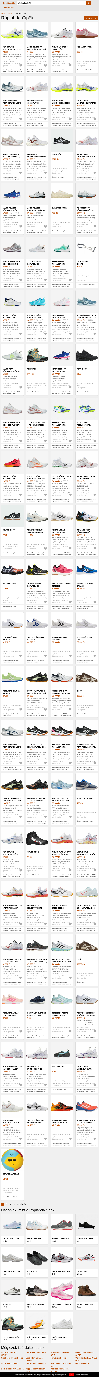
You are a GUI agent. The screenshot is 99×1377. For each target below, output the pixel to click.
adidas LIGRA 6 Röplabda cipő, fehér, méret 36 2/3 (60, 532)
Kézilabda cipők (84, 47)
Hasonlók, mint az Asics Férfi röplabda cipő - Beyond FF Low (86, 339)
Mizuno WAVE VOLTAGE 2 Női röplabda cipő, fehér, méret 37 (86, 908)
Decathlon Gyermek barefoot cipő (36, 1014)
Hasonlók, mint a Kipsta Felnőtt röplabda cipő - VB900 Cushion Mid (61, 393)
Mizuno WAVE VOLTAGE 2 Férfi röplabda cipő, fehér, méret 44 (12, 961)
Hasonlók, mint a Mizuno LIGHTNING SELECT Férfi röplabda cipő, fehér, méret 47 (61, 71)
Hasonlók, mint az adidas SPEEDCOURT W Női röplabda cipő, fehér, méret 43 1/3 (86, 1037)
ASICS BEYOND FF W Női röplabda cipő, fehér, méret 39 (11, 156)
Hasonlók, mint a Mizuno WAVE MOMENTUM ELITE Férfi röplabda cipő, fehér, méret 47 (36, 930)
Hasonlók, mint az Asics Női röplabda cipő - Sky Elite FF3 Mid (35, 447)
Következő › (21, 1204)
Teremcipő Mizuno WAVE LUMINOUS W (35, 531)
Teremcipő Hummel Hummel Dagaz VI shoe (60, 1122)
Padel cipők (82, 1272)
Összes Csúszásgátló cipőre (85, 284)
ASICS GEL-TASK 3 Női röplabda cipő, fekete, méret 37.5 (61, 747)
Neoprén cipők (9, 584)
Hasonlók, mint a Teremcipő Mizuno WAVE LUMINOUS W (35, 553)
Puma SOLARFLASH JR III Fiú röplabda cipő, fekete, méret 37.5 (12, 800)
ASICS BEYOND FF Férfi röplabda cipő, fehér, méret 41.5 (12, 747)
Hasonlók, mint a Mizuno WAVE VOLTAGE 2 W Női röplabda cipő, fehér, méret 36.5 (12, 1091)
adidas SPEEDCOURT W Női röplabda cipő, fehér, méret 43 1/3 (86, 1015)
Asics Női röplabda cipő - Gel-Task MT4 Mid (11, 425)
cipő (79, 959)
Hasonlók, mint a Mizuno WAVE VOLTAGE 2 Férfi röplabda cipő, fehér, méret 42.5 (12, 930)
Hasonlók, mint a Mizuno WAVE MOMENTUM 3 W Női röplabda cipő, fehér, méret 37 (86, 1091)
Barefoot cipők (59, 208)
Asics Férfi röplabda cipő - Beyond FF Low (86, 316)
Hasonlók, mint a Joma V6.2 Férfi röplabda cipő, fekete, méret (35, 608)
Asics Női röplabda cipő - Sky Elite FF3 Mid (36, 425)
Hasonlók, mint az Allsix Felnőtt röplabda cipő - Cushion (12, 231)
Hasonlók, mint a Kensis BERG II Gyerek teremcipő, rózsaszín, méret (62, 608)
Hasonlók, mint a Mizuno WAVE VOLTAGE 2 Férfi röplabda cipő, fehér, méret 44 (12, 984)
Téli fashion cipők (11, 1337)
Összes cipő (80, 982)
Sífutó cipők (33, 852)
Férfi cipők (82, 369)
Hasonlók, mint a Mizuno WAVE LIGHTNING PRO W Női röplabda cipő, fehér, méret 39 (86, 179)
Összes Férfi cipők (82, 392)
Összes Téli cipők (32, 392)
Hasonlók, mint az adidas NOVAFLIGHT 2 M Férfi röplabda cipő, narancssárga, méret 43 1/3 (86, 1145)
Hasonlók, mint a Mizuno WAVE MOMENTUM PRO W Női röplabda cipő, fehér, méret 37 (36, 179)
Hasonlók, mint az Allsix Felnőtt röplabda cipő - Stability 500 (36, 285)
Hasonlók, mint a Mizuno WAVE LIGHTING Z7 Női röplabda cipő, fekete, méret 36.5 (36, 984)
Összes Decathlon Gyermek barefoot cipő (35, 1036)
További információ (81, 1375)
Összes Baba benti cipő (59, 1089)
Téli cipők (31, 369)
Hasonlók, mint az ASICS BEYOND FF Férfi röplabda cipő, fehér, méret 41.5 (12, 769)
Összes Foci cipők (57, 177)
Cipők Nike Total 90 (11, 1272)
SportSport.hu (9, 3)
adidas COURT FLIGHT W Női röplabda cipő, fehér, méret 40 (61, 961)
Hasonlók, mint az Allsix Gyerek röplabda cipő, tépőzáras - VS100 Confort (86, 447)
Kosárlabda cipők (85, 798)
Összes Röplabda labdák (10, 1197)
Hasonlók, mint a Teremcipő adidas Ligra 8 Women (11, 1036)
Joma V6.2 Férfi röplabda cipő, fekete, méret (34, 586)
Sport (3, 13)
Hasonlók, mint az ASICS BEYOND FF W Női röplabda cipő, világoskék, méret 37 (60, 823)
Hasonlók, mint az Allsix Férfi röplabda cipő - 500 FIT (11, 392)
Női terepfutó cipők (36, 1337)
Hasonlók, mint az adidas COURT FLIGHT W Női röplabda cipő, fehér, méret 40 (61, 984)
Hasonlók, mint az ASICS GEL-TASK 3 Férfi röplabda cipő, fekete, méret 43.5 (36, 769)
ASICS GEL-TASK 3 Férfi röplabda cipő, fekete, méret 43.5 (36, 747)
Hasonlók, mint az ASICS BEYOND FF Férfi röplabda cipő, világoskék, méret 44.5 (37, 71)
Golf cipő (7, 1304)
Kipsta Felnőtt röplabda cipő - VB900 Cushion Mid (60, 371)
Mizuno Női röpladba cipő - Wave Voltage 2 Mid (61, 478)
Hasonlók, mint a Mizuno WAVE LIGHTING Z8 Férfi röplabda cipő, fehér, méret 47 (61, 876)
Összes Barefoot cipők (59, 231)
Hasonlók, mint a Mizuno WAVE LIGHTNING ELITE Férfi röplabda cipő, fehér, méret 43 (86, 125)
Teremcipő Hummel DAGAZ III (85, 585)
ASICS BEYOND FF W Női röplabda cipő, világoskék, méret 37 (61, 800)
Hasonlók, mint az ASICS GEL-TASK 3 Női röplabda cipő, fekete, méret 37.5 (61, 769)
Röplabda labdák (11, 1174)
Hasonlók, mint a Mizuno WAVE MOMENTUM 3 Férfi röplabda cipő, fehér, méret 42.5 (12, 876)
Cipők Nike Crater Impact (37, 1352)
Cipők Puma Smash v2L (36, 1363)
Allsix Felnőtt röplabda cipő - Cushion (10, 210)
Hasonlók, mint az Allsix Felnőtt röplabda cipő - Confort (12, 339)
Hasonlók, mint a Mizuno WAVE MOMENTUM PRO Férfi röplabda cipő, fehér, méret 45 (12, 71)
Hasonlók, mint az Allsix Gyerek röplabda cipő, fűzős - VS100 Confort (61, 447)
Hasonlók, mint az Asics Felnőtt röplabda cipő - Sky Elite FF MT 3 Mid (36, 501)
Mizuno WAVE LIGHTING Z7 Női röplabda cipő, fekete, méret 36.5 (37, 961)
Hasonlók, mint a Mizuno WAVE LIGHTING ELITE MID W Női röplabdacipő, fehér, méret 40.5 (86, 501)
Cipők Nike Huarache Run (12, 1358)
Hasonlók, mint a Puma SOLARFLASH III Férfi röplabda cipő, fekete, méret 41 (36, 715)
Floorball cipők (35, 1239)
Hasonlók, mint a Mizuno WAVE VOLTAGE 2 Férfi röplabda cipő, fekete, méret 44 (36, 823)
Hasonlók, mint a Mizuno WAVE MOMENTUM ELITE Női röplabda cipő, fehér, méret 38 (86, 876)
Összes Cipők (81, 714)
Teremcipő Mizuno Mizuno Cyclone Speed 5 (35, 1122)
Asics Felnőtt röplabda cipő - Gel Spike (36, 210)
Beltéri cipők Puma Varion (12, 1369)
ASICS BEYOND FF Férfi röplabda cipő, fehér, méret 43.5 (12, 103)
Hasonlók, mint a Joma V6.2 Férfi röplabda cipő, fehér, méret (86, 553)
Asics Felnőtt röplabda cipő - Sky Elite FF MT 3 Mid (36, 478)
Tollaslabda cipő (11, 1239)
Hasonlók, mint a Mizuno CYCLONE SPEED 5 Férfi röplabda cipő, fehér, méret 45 (61, 930)
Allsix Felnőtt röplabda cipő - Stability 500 (34, 264)
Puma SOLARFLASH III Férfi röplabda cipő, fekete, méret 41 (36, 693)
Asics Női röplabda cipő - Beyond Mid (11, 263)
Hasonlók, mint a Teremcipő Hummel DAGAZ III (85, 607)
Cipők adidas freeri (9, 1363)
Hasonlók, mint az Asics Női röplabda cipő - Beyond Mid (11, 285)
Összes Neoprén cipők (9, 606)
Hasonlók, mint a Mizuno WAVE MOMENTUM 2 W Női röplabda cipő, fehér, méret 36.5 (12, 1145)
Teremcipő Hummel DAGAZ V (85, 638)
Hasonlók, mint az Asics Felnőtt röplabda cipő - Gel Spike (36, 231)
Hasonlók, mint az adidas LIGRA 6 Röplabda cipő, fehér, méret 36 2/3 (61, 554)
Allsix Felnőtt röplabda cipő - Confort (10, 317)
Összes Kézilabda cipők (84, 70)
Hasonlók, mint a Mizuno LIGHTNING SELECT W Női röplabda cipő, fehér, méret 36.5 (36, 125)
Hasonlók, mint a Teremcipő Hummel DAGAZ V (85, 661)
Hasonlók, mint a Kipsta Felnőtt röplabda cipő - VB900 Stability (36, 339)
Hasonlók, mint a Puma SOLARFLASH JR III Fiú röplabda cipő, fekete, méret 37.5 (12, 823)
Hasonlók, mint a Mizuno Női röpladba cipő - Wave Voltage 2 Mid (61, 501)
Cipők (10, 13)
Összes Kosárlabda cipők (84, 821)
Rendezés (89, 18)
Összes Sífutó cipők (33, 875)
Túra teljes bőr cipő (59, 1358)
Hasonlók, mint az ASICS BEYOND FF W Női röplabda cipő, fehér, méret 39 (11, 179)
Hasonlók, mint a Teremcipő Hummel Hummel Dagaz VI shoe (61, 1144)
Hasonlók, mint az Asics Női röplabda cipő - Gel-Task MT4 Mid (11, 447)
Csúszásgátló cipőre (83, 263)
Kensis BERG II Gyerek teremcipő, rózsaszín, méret (62, 586)
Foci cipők (56, 154)
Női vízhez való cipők (61, 1304)
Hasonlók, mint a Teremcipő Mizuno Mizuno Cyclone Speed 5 (37, 1144)
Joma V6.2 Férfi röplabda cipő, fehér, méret (84, 532)
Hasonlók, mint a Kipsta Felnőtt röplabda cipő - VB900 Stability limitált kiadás (12, 501)
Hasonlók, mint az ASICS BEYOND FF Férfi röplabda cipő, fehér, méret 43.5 (12, 125)
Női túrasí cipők (82, 1363)
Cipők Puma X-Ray (59, 1337)
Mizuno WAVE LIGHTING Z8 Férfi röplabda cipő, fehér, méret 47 (61, 854)
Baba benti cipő (59, 1067)
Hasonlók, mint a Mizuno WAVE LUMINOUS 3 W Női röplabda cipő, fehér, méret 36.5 (36, 1091)
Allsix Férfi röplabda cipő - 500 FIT (11, 371)
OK (71, 1375)
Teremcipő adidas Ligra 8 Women (11, 1014)
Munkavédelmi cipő (60, 1239)
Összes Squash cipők (9, 553)
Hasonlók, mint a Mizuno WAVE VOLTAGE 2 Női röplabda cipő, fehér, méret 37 (86, 930)
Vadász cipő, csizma (86, 1304)
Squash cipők (9, 530)
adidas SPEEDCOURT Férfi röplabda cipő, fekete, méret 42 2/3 (86, 747)
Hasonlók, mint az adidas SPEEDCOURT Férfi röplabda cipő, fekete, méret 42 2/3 (85, 769)
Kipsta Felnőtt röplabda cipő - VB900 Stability (34, 317)
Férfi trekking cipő (36, 1304)
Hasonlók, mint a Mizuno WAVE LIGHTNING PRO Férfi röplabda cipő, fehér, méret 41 (61, 125)
